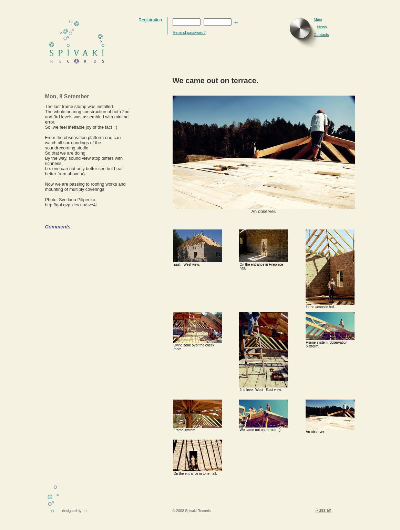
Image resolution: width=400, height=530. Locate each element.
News (322, 27)
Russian (323, 510)
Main (318, 19)
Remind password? (189, 32)
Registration (150, 19)
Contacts (321, 34)
